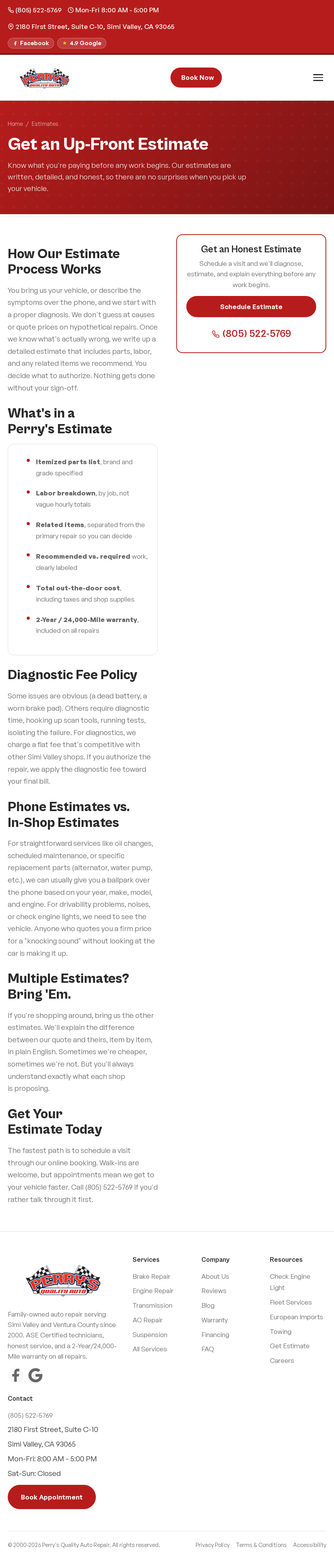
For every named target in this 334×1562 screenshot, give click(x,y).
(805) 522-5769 (34, 10)
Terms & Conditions (261, 1544)
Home (15, 123)
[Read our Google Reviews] (81, 43)
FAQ (207, 1349)
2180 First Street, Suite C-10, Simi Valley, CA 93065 (91, 26)
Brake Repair (151, 1276)
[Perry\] (45, 78)
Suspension (150, 1334)
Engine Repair (153, 1290)
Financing (215, 1334)
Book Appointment (52, 1497)
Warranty (214, 1320)
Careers (282, 1360)
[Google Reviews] (35, 1375)
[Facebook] (15, 1375)
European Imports (296, 1317)
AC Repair (148, 1320)
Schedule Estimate (251, 307)
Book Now (197, 77)
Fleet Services (291, 1302)
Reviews (214, 1290)
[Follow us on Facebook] (31, 43)
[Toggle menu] (318, 77)
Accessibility (309, 1544)
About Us (215, 1276)
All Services (150, 1349)
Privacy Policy (213, 1544)
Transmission (152, 1305)
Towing (280, 1331)
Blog (208, 1305)
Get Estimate (290, 1346)
